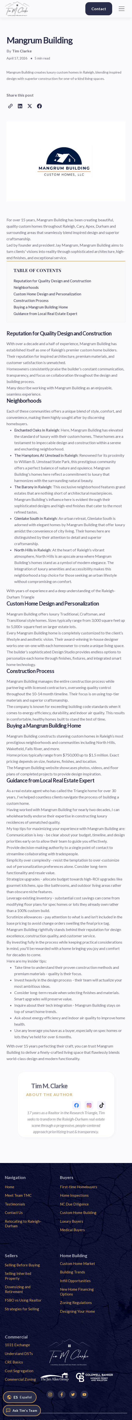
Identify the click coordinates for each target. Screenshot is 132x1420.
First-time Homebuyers (78, 1187)
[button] (121, 8)
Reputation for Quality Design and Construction (52, 281)
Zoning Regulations (76, 1302)
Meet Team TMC (18, 1195)
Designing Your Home (77, 1311)
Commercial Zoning (20, 1379)
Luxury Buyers (71, 1221)
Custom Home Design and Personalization (47, 294)
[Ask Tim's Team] (22, 1410)
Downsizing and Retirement (17, 1289)
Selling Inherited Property (18, 1275)
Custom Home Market (77, 1263)
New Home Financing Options (77, 1291)
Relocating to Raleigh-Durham (23, 1223)
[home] (17, 8)
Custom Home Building (78, 1212)
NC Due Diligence (74, 1204)
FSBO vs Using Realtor (23, 1300)
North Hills (23, 550)
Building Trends (72, 1272)
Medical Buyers (72, 1230)
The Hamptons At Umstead (37, 455)
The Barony (24, 486)
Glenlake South (26, 518)
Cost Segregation (19, 1371)
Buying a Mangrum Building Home (41, 307)
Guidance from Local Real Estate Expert (45, 313)
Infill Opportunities (75, 1281)
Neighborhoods (26, 287)
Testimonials (15, 1204)
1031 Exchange (17, 1345)
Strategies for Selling (22, 1309)
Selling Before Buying (22, 1265)
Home (9, 1187)
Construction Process (31, 300)
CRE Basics (14, 1362)
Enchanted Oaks (27, 430)
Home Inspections (74, 1195)
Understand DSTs (19, 1353)
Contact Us (14, 1212)
